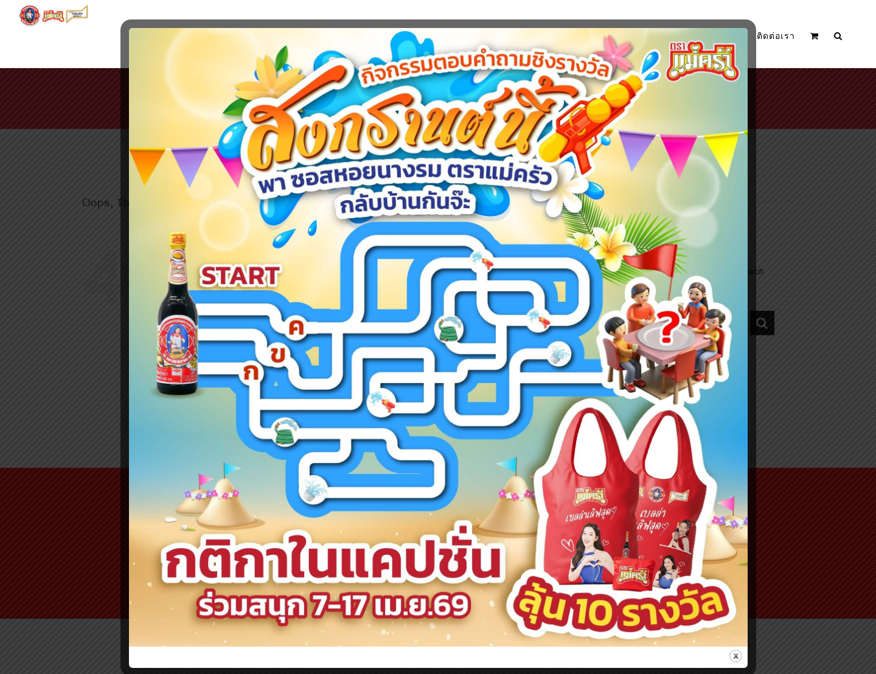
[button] (838, 36)
